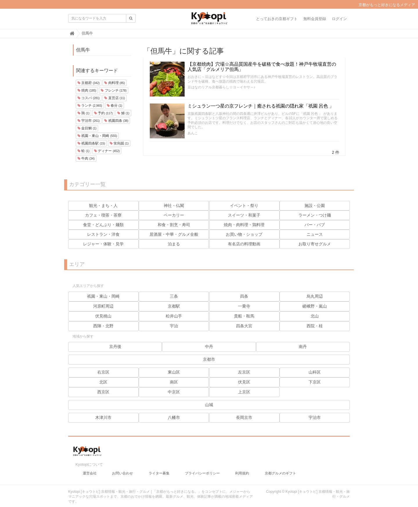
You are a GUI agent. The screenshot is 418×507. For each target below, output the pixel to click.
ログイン (339, 19)
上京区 (244, 392)
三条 (174, 296)
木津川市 (103, 417)
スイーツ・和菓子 (244, 215)
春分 (114, 105)
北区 (103, 382)
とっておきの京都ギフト (277, 19)
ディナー (107, 151)
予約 (103, 113)
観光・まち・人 (103, 205)
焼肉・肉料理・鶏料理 (244, 224)
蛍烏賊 (119, 143)
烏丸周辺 (315, 296)
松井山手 (174, 316)
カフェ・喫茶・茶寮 (103, 215)
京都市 (209, 359)
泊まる (174, 244)
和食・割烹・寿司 (174, 224)
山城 (209, 404)
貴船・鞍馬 (244, 316)
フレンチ (113, 90)
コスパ (89, 98)
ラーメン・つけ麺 (314, 215)
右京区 (103, 372)
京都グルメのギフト (280, 470)
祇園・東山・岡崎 (97, 136)
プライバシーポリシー (202, 470)
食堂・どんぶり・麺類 (103, 224)
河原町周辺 (103, 306)
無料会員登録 (314, 19)
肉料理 (114, 83)
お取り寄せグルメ (314, 244)
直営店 (114, 98)
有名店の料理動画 (244, 244)
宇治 (174, 326)
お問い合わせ (122, 470)
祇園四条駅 (91, 143)
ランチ (90, 105)
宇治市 (89, 121)
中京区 (174, 392)
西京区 (103, 392)
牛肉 (86, 158)
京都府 (89, 83)
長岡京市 (244, 417)
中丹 (209, 346)
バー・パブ (315, 224)
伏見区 (244, 382)
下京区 (315, 382)
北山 (315, 316)
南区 (174, 382)
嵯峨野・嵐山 (314, 306)
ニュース (315, 234)
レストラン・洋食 (103, 234)
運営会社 (90, 470)
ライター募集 (159, 470)
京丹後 (115, 346)
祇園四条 (116, 121)
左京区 (244, 372)
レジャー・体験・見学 (103, 244)
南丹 (303, 346)
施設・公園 (315, 205)
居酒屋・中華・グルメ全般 (173, 234)
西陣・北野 (103, 326)
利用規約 (242, 470)
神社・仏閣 (174, 205)
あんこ (193, 133)
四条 (244, 296)
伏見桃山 (103, 316)
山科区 (315, 372)
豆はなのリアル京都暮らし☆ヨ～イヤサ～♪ (221, 87)
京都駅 (174, 306)
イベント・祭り (244, 205)
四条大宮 (244, 326)
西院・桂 (315, 326)
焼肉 (87, 90)
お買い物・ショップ (244, 234)
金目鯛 (87, 128)
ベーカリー (174, 215)
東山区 (174, 372)
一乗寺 (244, 306)
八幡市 (174, 417)
